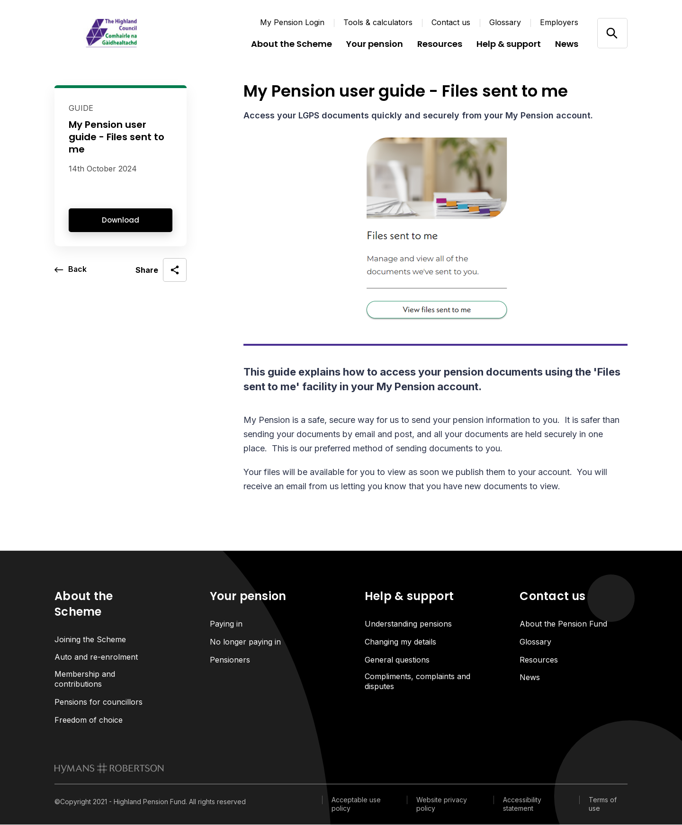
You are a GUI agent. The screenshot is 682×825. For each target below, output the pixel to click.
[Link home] (111, 33)
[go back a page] (70, 270)
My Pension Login (292, 22)
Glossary (505, 22)
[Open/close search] (612, 32)
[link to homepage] (109, 768)
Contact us (450, 22)
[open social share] (161, 270)
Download (120, 220)
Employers (559, 22)
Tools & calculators (378, 22)
